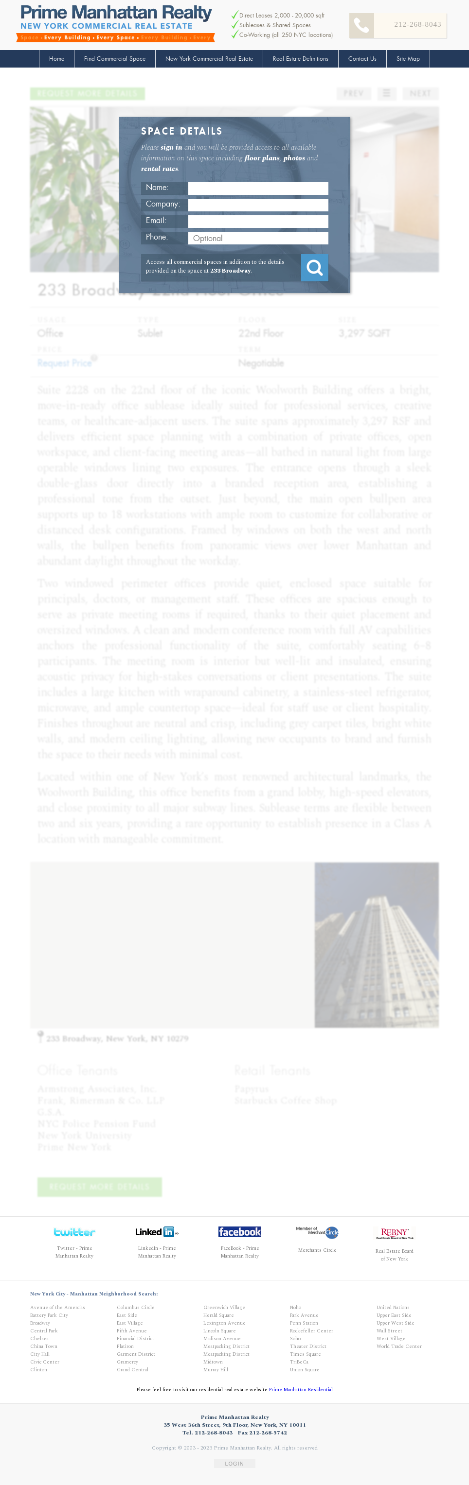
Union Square (305, 1370)
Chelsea (39, 1339)
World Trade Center (399, 1346)
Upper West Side (396, 1323)
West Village (391, 1339)
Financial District (135, 1339)
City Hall (40, 1354)
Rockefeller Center (311, 1331)
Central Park (44, 1331)
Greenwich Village (224, 1308)
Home (56, 59)
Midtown (213, 1362)
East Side (127, 1315)
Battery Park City (49, 1315)
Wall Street (389, 1331)
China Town (43, 1346)
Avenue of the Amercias (57, 1308)
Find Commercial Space (114, 59)
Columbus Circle (136, 1308)
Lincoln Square (219, 1331)
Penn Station (304, 1323)
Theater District (308, 1346)
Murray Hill (215, 1370)
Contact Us (362, 59)
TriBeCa (299, 1362)
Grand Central (132, 1370)
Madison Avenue (222, 1339)
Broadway (40, 1323)
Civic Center (44, 1362)
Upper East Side (394, 1315)
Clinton (38, 1370)
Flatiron (125, 1346)
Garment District (136, 1354)
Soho (295, 1339)
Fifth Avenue (132, 1331)
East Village (130, 1323)
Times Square (305, 1354)
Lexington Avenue (224, 1323)
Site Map (408, 59)
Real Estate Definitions (300, 59)
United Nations (393, 1308)
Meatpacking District (226, 1346)
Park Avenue (304, 1315)
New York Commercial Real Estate (209, 59)
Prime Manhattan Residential (301, 1390)
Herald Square (218, 1315)
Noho (295, 1308)
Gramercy (127, 1362)
